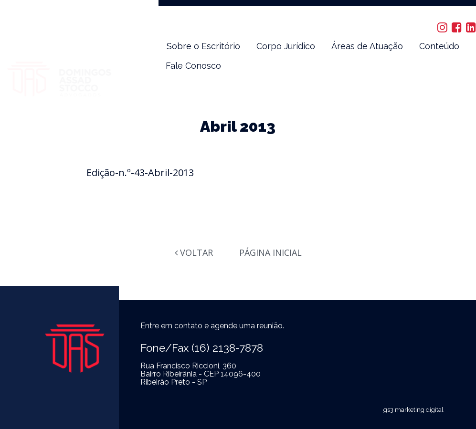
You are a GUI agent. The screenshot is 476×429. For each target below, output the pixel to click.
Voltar (194, 252)
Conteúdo (439, 46)
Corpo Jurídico (285, 46)
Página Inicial (270, 252)
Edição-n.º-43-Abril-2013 (140, 172)
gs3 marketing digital (413, 409)
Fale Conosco (193, 66)
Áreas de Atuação (367, 46)
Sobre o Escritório (203, 46)
